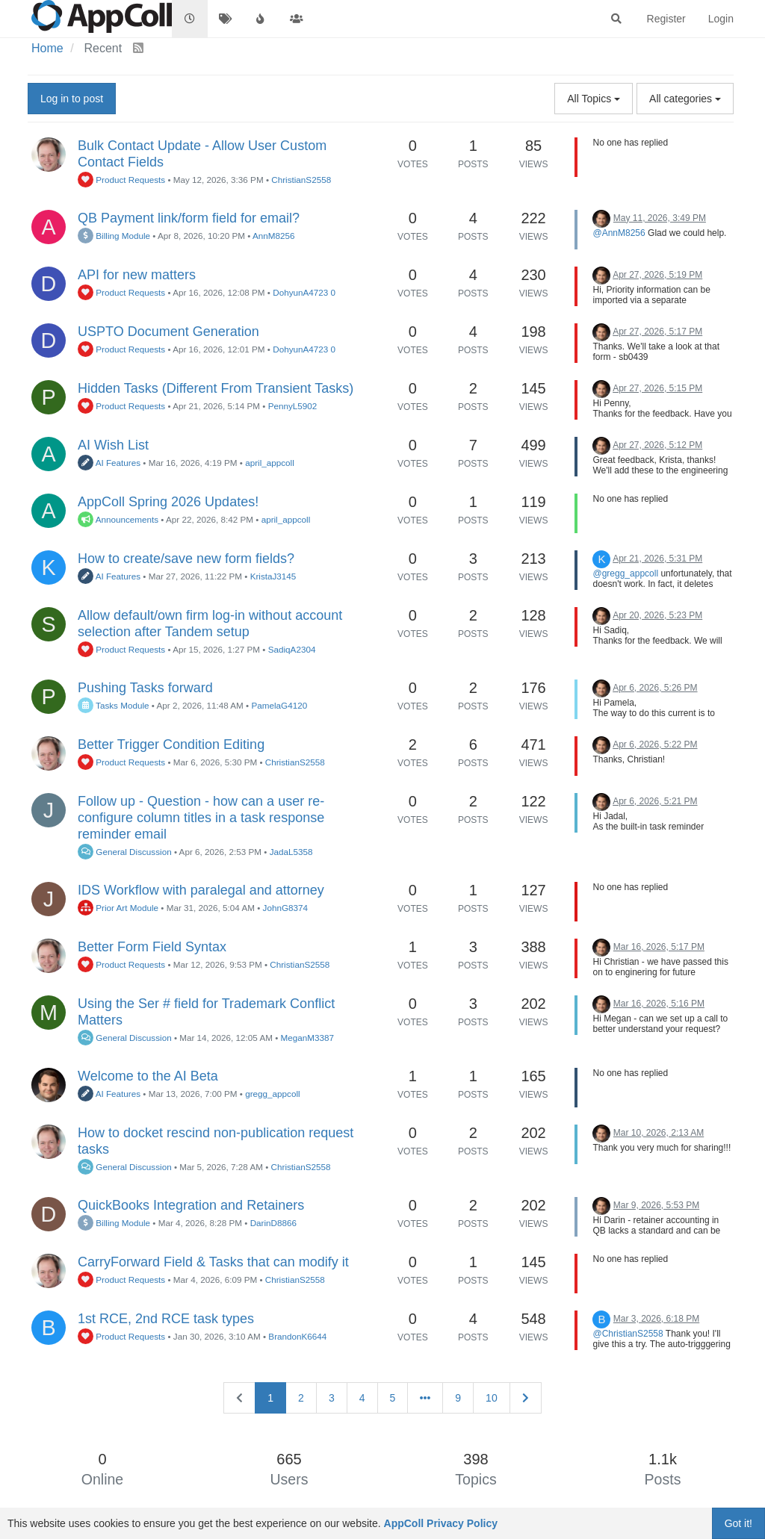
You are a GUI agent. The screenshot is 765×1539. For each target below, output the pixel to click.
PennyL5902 (293, 406)
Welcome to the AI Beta (148, 1076)
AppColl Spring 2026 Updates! (168, 501)
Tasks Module (113, 705)
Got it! (738, 1523)
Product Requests (121, 179)
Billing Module (114, 235)
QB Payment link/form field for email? (189, 218)
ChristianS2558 (301, 179)
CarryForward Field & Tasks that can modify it (213, 1261)
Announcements (118, 519)
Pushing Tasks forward (145, 687)
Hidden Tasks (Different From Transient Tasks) (215, 388)
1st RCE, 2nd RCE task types (166, 1318)
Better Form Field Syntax (152, 946)
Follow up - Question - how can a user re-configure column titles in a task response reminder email (201, 818)
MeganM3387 (307, 1037)
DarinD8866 (273, 1223)
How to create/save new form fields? (186, 558)
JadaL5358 (291, 851)
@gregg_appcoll (625, 573)
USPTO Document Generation (168, 331)
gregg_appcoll (272, 1093)
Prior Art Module (118, 907)
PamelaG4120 (279, 705)
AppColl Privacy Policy (441, 1523)
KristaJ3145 (273, 576)
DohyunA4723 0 (304, 292)
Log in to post (71, 99)
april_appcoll (269, 462)
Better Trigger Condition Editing (171, 744)
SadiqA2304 (292, 649)
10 (492, 1398)
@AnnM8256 (618, 233)
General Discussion (125, 851)
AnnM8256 (274, 235)
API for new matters (137, 274)
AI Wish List (113, 445)
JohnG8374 (285, 907)
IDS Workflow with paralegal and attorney (201, 890)
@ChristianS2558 (627, 1333)
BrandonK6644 (297, 1336)
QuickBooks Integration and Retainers (191, 1205)
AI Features (109, 462)
